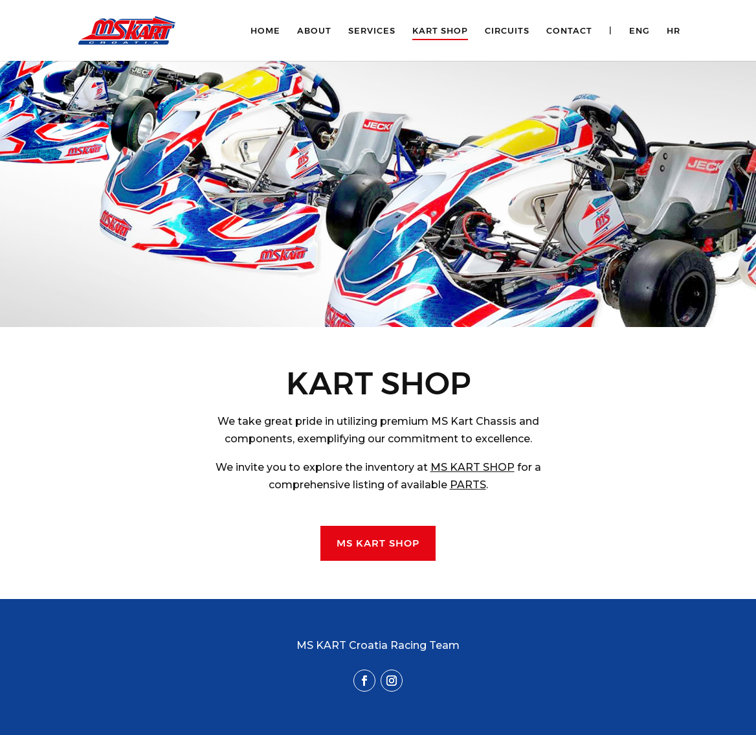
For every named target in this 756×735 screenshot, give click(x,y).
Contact (569, 31)
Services (371, 31)
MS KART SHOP (472, 467)
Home (265, 31)
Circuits (507, 31)
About (314, 31)
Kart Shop (440, 31)
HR (673, 31)
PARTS (468, 485)
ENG (639, 31)
